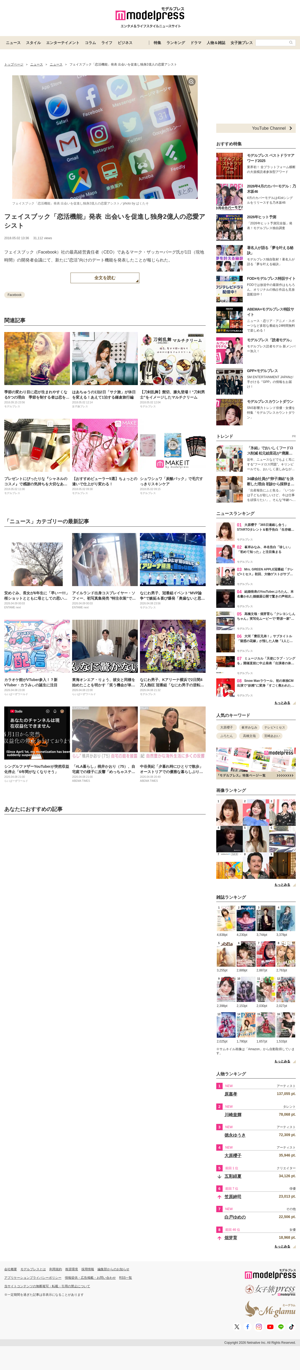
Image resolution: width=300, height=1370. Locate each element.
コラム (90, 43)
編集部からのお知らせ (113, 1269)
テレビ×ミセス (274, 727)
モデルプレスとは (33, 1269)
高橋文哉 (249, 736)
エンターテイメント (63, 43)
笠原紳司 (232, 1196)
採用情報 (87, 1269)
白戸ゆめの (235, 1217)
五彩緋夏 (232, 1176)
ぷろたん (226, 736)
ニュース (13, 43)
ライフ (106, 43)
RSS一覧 (125, 1278)
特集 (157, 43)
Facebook (15, 295)
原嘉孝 (230, 1094)
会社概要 (10, 1269)
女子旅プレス (242, 43)
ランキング (175, 43)
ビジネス (125, 43)
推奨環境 (71, 1269)
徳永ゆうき (235, 1135)
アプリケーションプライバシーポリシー (32, 1278)
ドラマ (195, 43)
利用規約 (55, 1269)
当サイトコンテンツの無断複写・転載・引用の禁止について (47, 1286)
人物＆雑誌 (216, 43)
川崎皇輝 (232, 1114)
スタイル (33, 43)
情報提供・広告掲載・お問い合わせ (90, 1278)
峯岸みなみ (249, 727)
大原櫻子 (226, 727)
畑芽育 (230, 1238)
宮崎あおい (272, 736)
